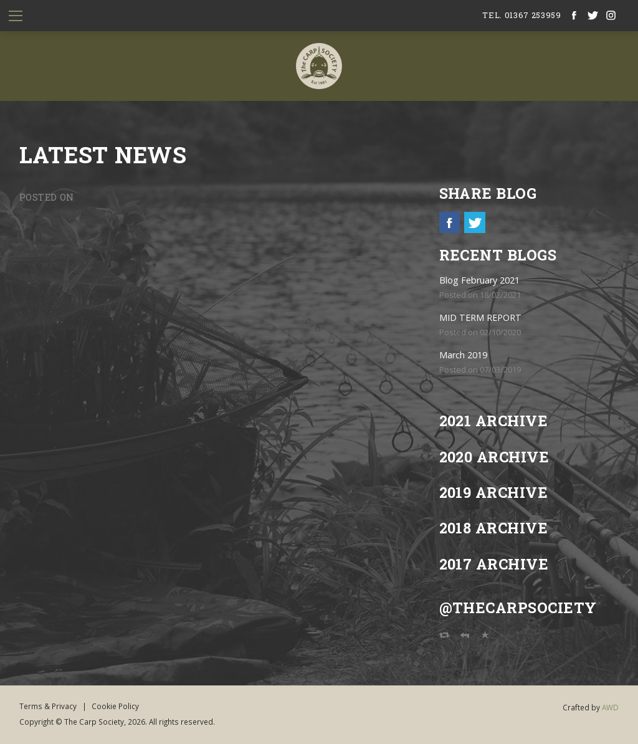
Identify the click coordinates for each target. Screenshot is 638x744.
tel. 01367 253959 (521, 15)
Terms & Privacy (48, 706)
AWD (610, 707)
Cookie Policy (115, 706)
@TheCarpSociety (518, 607)
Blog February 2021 (479, 280)
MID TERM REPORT (480, 317)
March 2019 (463, 355)
